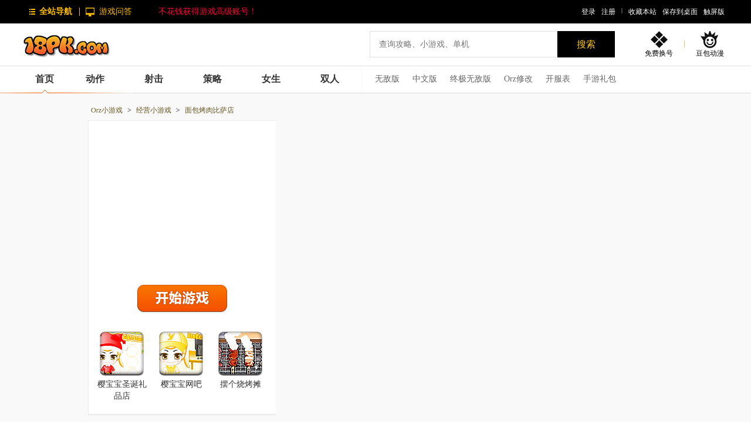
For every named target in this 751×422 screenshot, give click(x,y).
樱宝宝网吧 (181, 384)
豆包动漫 (710, 53)
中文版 (424, 78)
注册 (608, 12)
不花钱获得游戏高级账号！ (207, 11)
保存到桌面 (680, 12)
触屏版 (714, 12)
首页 (44, 79)
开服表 (558, 78)
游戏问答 (115, 11)
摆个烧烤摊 (240, 384)
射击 (153, 79)
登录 (588, 12)
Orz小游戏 (107, 110)
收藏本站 (642, 12)
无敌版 (387, 78)
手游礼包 (599, 78)
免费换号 (659, 53)
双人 (329, 79)
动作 (95, 79)
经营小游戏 (153, 110)
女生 (271, 79)
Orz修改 (518, 78)
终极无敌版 (470, 78)
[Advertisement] (182, 200)
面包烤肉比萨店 (209, 110)
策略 (212, 79)
